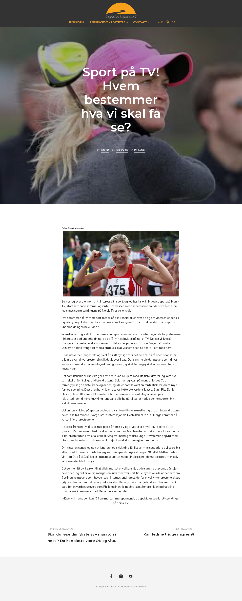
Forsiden (76, 22)
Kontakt (140, 22)
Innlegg (139, 149)
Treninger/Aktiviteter (107, 22)
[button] (160, 22)
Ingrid (105, 149)
